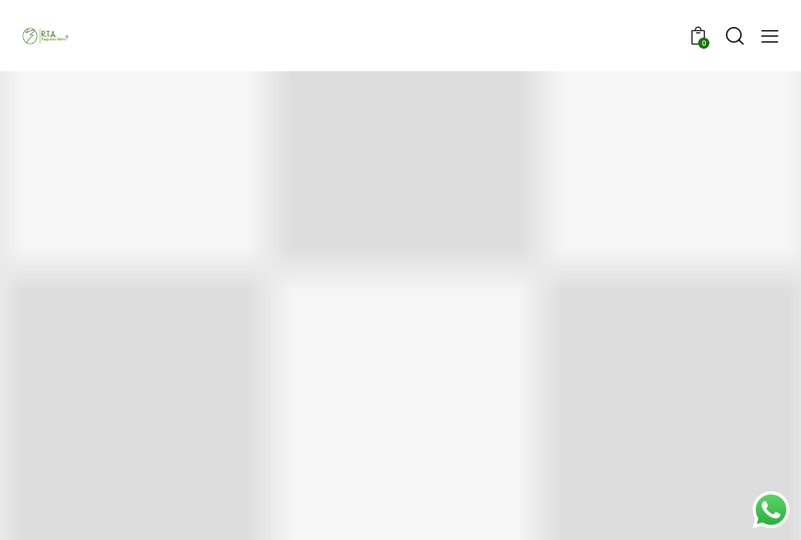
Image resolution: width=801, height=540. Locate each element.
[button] (769, 36)
